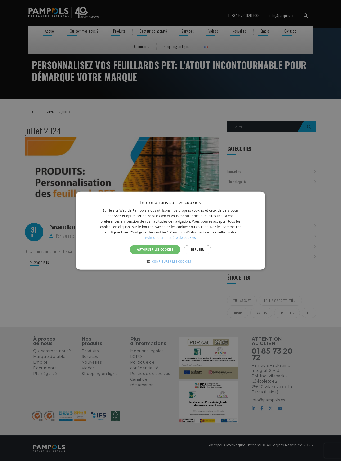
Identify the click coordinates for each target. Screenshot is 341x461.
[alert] (170, 230)
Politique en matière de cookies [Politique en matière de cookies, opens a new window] (170, 237)
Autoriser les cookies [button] (155, 249)
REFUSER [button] (197, 249)
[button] (170, 261)
